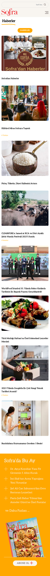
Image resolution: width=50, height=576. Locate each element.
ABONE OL (25, 563)
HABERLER (25, 30)
